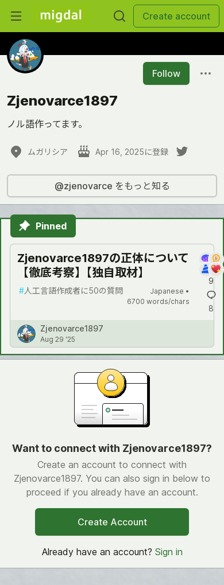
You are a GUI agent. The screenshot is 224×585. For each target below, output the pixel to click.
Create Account (112, 522)
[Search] (119, 16)
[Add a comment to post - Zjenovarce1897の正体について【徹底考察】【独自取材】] (211, 269)
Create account (176, 16)
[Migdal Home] (61, 16)
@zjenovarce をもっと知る (112, 186)
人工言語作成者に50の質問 (71, 290)
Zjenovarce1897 (71, 328)
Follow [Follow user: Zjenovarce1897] (166, 73)
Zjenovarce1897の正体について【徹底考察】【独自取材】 (103, 265)
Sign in (169, 551)
